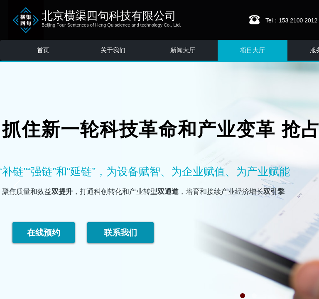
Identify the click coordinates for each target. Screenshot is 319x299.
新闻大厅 (182, 50)
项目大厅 (252, 50)
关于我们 (113, 50)
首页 (43, 50)
